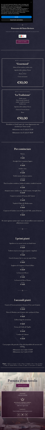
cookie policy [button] (18, 414)
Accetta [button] (16, 424)
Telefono (22, 393)
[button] (31, 410)
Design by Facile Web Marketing (34, 427)
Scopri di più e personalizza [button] (16, 427)
